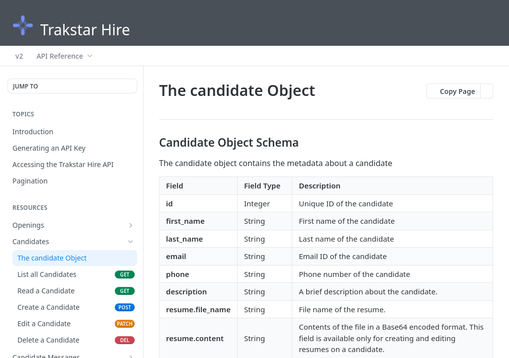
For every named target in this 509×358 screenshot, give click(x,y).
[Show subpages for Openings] (131, 225)
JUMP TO (25, 86)
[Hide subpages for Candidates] (131, 242)
